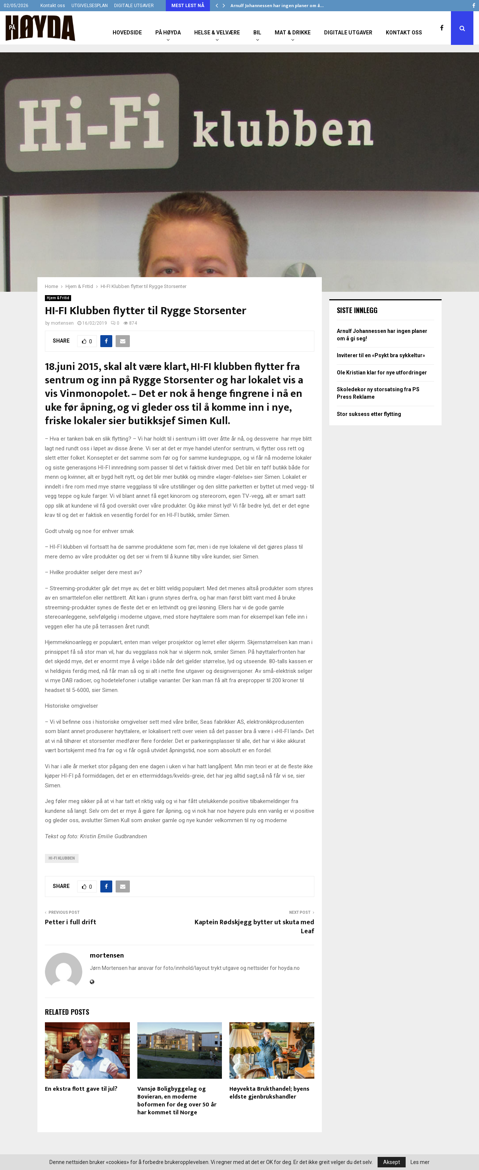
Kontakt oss (52, 5)
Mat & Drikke (293, 33)
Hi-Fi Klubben (62, 858)
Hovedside (127, 33)
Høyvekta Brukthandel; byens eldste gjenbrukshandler (269, 1093)
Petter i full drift (70, 922)
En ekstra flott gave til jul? (81, 1089)
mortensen (62, 323)
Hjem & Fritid (58, 298)
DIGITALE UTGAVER (134, 5)
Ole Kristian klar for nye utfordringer (382, 373)
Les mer (420, 1162)
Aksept (391, 1162)
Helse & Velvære (217, 33)
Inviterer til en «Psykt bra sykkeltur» (381, 355)
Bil (257, 33)
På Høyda (168, 33)
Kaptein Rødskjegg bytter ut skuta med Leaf (254, 927)
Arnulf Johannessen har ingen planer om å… (277, 5)
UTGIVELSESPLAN (89, 5)
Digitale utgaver (348, 33)
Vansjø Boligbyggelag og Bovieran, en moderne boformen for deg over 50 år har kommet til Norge (176, 1100)
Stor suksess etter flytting (369, 414)
